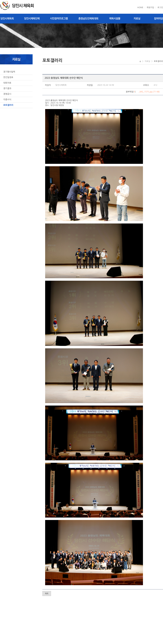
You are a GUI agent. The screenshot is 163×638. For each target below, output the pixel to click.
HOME (140, 7)
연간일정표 (8, 77)
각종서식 (7, 99)
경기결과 (7, 88)
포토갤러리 (8, 105)
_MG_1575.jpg (145, 92)
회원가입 (150, 7)
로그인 (160, 7)
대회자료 (7, 83)
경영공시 (7, 94)
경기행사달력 (9, 72)
